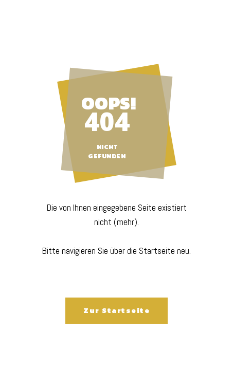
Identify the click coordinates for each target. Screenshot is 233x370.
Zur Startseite (116, 310)
